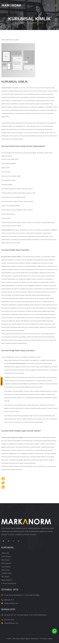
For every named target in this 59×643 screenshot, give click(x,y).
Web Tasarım (5, 560)
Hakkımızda (5, 553)
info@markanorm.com (11, 603)
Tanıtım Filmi (5, 570)
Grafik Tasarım (6, 556)
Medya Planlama (6, 580)
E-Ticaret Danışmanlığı (8, 583)
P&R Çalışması (6, 563)
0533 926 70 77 (9, 600)
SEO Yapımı (5, 576)
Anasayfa (20, 23)
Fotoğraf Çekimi (6, 573)
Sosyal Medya (6, 566)
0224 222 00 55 (9, 620)
